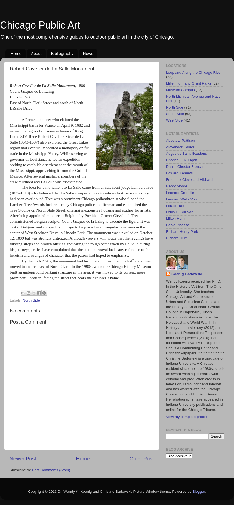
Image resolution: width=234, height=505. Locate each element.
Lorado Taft (175, 206)
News (88, 53)
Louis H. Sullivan (179, 212)
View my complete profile (186, 417)
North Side (31, 300)
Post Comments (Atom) (51, 470)
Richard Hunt (176, 238)
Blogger (198, 491)
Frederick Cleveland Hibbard (189, 180)
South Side (175, 114)
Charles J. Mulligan (181, 160)
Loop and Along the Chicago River (194, 72)
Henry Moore (176, 186)
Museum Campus (180, 90)
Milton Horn (175, 218)
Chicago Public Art (40, 25)
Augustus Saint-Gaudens (186, 153)
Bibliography (62, 53)
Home (16, 53)
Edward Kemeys (179, 173)
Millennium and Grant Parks (188, 83)
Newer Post (23, 458)
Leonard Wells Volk (181, 199)
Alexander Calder (180, 147)
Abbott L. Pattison (180, 140)
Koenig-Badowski (186, 274)
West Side (174, 120)
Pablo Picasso (177, 225)
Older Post (142, 458)
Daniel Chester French (184, 167)
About (36, 53)
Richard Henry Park (182, 232)
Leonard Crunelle (180, 193)
